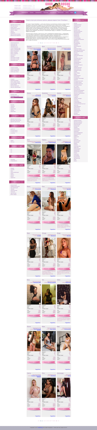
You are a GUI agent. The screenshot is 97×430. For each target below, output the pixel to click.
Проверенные (38, 12)
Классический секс (15, 42)
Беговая (39, 235)
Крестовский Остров (78, 51)
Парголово (76, 147)
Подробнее (37, 89)
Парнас (75, 74)
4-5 (11, 152)
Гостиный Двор (77, 38)
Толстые (12, 141)
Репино (75, 152)
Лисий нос (76, 139)
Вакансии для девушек (16, 35)
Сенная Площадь (78, 98)
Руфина (44, 139)
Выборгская (68, 282)
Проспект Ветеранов (78, 91)
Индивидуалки (25, 12)
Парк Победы (53, 329)
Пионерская (76, 77)
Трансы (12, 31)
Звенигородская (77, 46)
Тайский (12, 189)
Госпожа (12, 169)
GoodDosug (40, 427)
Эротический (13, 193)
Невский (76, 144)
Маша (28, 186)
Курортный (76, 136)
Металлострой (77, 140)
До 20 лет (13, 129)
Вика (28, 280)
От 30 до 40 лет (14, 131)
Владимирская (77, 32)
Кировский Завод (37, 282)
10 (56, 42)
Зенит (75, 47)
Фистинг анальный (15, 85)
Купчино (76, 52)
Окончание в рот (14, 60)
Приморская (76, 87)
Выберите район (17, 5)
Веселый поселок (78, 123)
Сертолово (76, 154)
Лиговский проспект (78, 58)
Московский (76, 142)
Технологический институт (37, 49)
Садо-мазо (46, 12)
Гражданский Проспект (79, 39)
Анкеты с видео (14, 30)
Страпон (12, 79)
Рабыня (12, 175)
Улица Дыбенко (67, 49)
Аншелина (45, 93)
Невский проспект (78, 67)
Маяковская (76, 60)
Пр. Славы (76, 86)
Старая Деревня (52, 142)
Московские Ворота (78, 64)
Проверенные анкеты (15, 28)
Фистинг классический (15, 87)
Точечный (13, 191)
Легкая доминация (15, 172)
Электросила (38, 142)
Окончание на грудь (15, 57)
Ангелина (59, 186)
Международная (77, 62)
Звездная (69, 189)
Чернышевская (77, 110)
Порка (12, 173)
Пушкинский (76, 151)
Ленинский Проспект (78, 55)
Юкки (75, 159)
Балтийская (76, 27)
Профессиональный (15, 186)
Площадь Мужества (78, 83)
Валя (43, 46)
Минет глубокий (14, 52)
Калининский (77, 130)
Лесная (75, 56)
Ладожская (68, 95)
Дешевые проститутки (15, 24)
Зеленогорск (76, 128)
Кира (58, 326)
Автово (69, 375)
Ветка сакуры (14, 194)
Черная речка (68, 142)
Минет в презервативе (15, 49)
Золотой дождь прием (15, 83)
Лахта (75, 138)
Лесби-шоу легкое (15, 71)
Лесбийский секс (14, 46)
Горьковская (53, 189)
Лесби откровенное (15, 70)
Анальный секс (14, 44)
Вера (28, 233)
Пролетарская (77, 89)
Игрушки (12, 56)
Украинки (13, 106)
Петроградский (77, 148)
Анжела (59, 93)
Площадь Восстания (78, 81)
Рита (43, 373)
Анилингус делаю (14, 80)
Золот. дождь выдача (15, 81)
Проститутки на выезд (15, 34)
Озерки (75, 71)
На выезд (13, 159)
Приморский (76, 150)
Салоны (31, 12)
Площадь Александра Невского (36, 376)
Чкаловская (53, 235)
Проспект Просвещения (79, 93)
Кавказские (13, 111)
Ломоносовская (77, 59)
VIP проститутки (14, 26)
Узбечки (12, 110)
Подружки (13, 32)
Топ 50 (67, 12)
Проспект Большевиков (79, 90)
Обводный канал (77, 70)
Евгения (29, 46)
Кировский (76, 131)
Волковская (76, 34)
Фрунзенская (38, 189)
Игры (12, 170)
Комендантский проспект (79, 50)
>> (59, 42)
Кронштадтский (77, 134)
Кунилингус (13, 54)
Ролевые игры (14, 94)
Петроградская (67, 329)
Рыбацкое (76, 95)
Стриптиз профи (14, 67)
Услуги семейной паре (15, 48)
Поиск (71, 12)
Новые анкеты (14, 27)
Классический (14, 185)
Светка (29, 373)
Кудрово (76, 135)
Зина (28, 139)
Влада (58, 233)
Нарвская (76, 66)
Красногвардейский (78, 132)
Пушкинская (76, 94)
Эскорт (12, 97)
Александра (60, 373)
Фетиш (12, 176)
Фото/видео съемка (15, 96)
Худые (12, 140)
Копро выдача (14, 84)
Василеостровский (78, 122)
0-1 (11, 149)
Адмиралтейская (77, 24)
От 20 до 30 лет (14, 130)
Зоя (43, 280)
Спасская (54, 95)
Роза (43, 186)
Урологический (14, 190)
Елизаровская (77, 43)
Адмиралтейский (77, 120)
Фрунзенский (77, 156)
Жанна (29, 93)
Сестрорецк (76, 155)
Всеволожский (77, 124)
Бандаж (12, 168)
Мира (43, 326)
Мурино (75, 143)
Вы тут (41, 42)
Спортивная (53, 375)
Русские (12, 104)
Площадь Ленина (78, 82)
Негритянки (13, 108)
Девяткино (76, 40)
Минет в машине (14, 53)
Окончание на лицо (15, 58)
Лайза (58, 280)
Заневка (76, 127)
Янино (75, 160)
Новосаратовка (77, 146)
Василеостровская (52, 49)
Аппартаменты (14, 160)
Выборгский (76, 126)
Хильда (44, 233)
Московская (76, 63)
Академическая (77, 26)
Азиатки (12, 107)
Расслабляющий (14, 187)
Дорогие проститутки (15, 121)
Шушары (76, 113)
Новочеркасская (77, 68)
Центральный (77, 158)
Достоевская (38, 95)
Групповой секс (14, 45)
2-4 (11, 150)
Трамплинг (13, 177)
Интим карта (61, 12)
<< (38, 42)
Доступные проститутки (16, 120)
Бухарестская (77, 30)
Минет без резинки (15, 50)
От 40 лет (13, 133)
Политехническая (78, 85)
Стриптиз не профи (15, 69)
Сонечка (59, 46)
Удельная (76, 105)
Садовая (76, 97)
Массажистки (53, 12)
